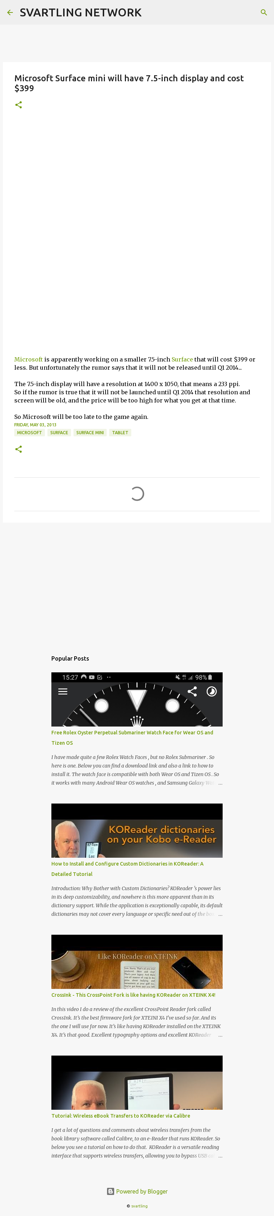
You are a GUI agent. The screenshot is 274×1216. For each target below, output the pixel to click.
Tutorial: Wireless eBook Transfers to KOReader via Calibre (120, 1116)
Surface (182, 359)
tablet (120, 432)
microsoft (29, 432)
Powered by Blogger (137, 1191)
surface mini (90, 432)
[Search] (264, 12)
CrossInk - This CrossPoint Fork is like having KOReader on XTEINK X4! (133, 995)
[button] (18, 105)
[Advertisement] (137, 171)
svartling (139, 1206)
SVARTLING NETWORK (81, 12)
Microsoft (28, 359)
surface (59, 432)
